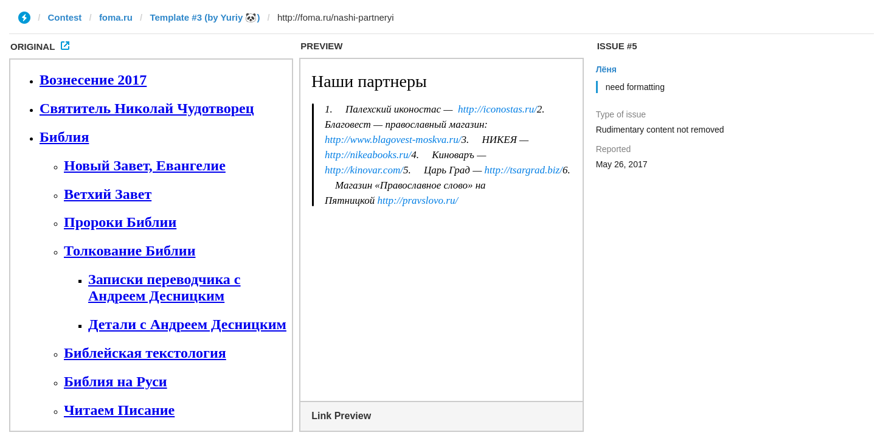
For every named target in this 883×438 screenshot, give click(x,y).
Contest (65, 17)
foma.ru (116, 17)
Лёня (606, 69)
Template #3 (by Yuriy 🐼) (205, 17)
